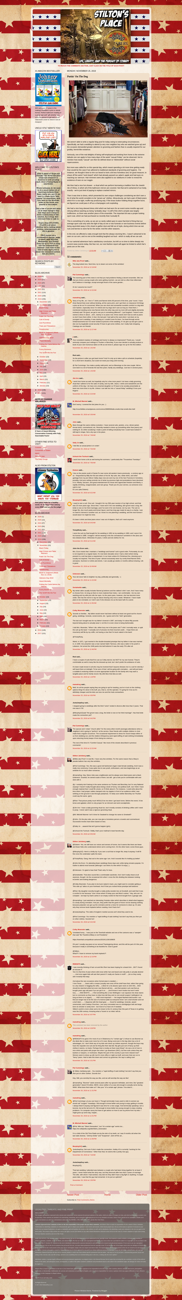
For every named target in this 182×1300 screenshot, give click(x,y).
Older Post (141, 1194)
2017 (40, 393)
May (41, 373)
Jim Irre (76, 378)
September (44, 360)
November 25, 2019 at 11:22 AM (84, 580)
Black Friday (43, 308)
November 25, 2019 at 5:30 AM (84, 414)
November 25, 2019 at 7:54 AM (84, 449)
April (42, 376)
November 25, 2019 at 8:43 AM (84, 523)
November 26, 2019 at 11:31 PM (84, 1090)
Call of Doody (44, 319)
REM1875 (76, 964)
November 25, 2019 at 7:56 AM (84, 463)
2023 (40, 286)
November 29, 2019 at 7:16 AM (84, 1155)
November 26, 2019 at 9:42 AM (84, 922)
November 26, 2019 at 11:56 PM (84, 1139)
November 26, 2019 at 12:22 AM (84, 748)
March (42, 379)
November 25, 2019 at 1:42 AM (84, 348)
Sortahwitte (77, 587)
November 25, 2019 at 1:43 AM (84, 371)
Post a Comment (76, 1185)
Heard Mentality (45, 341)
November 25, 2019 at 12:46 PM (84, 649)
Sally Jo (76, 443)
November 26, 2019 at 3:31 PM (84, 1060)
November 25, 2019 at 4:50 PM (84, 695)
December (44, 302)
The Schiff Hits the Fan (47, 353)
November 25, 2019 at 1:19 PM (84, 677)
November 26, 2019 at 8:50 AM (84, 834)
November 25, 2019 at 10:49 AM (84, 566)
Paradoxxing (43, 329)
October (43, 357)
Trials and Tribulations (47, 326)
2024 (40, 283)
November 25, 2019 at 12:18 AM (84, 267)
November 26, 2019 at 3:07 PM (84, 1014)
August (42, 363)
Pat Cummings (78, 275)
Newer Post (73, 1194)
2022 (40, 289)
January (43, 386)
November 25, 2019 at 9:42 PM (84, 718)
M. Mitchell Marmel (80, 401)
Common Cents (41, 447)
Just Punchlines (45, 323)
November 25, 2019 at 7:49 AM (84, 435)
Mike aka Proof (78, 261)
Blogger (104, 1291)
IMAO (37, 453)
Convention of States (43, 450)
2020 (40, 296)
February (43, 382)
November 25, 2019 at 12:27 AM (84, 329)
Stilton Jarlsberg (79, 756)
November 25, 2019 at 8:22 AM (84, 493)
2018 (40, 390)
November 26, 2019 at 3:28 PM (84, 1028)
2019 (40, 299)
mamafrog (77, 298)
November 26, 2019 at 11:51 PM (84, 1116)
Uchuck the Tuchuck (81, 456)
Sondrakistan (40, 456)
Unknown (76, 574)
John (75, 422)
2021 (40, 292)
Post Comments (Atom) (85, 1200)
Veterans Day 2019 (46, 338)
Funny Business (45, 349)
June (42, 370)
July (41, 366)
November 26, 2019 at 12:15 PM (84, 957)
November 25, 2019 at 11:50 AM (84, 603)
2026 (40, 276)
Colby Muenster (79, 610)
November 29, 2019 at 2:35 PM (84, 1180)
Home (107, 1194)
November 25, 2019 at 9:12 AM (84, 541)
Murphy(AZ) (77, 500)
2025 (40, 279)
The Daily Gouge (41, 459)
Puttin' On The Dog (46, 316)
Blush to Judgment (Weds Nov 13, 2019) (48, 333)
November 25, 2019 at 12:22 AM (84, 290)
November (44, 305)
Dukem (75, 470)
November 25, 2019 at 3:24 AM (84, 394)
